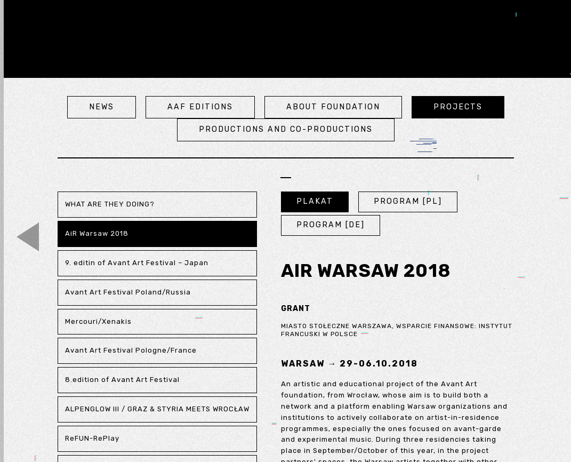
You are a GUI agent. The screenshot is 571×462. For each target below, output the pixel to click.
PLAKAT (314, 201)
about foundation (333, 106)
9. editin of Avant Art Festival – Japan (136, 263)
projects (457, 106)
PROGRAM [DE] (330, 224)
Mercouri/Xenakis (98, 321)
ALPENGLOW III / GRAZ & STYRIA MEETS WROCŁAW (157, 409)
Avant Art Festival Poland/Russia (128, 292)
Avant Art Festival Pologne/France (131, 350)
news (101, 106)
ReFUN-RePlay (92, 438)
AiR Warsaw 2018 (96, 233)
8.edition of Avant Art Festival (122, 380)
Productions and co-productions (286, 129)
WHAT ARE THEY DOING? (110, 204)
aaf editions (200, 106)
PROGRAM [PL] (408, 201)
